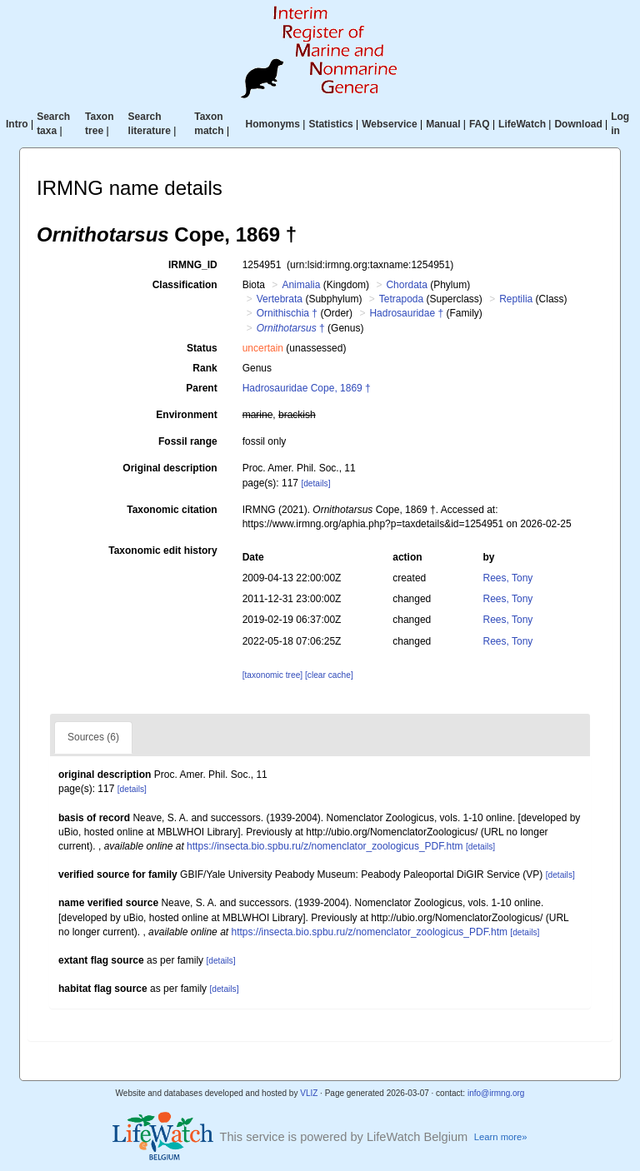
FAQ (479, 124)
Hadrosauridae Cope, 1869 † (306, 388)
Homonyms (273, 124)
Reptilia (515, 299)
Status (202, 348)
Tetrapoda (401, 299)
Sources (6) (93, 737)
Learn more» (501, 1137)
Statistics (330, 124)
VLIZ (309, 1093)
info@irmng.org (496, 1093)
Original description (169, 468)
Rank (204, 368)
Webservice (390, 124)
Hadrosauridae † (406, 313)
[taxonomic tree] (272, 675)
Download (578, 124)
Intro (17, 124)
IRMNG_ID (193, 265)
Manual (443, 124)
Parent (201, 388)
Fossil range (188, 441)
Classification (185, 285)
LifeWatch (522, 124)
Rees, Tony (508, 578)
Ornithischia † (287, 313)
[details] (315, 483)
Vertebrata (279, 299)
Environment (186, 415)
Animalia (301, 285)
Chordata (406, 285)
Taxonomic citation (172, 510)
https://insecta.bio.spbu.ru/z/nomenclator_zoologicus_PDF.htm (325, 846)
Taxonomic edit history (162, 550)
